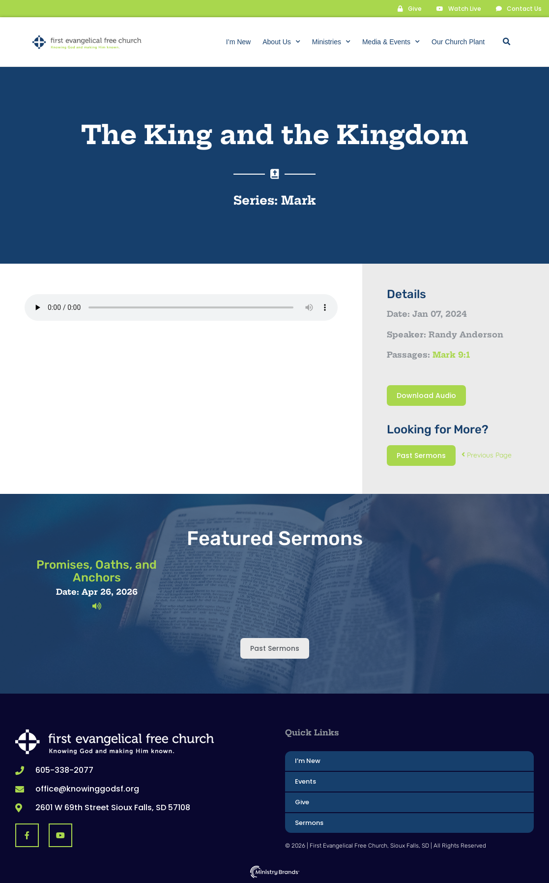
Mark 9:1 (451, 354)
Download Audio (426, 395)
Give (302, 801)
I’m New (238, 42)
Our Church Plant (458, 42)
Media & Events (391, 41)
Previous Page (487, 454)
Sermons (309, 822)
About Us (281, 41)
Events (305, 781)
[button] (506, 42)
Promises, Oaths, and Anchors (96, 570)
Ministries (331, 41)
